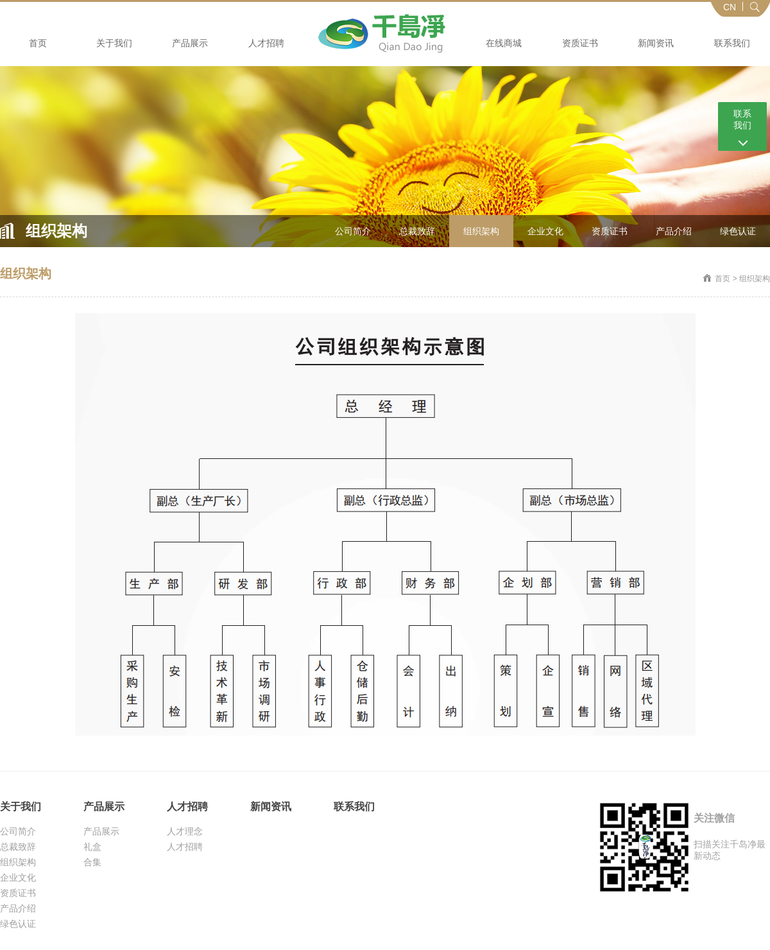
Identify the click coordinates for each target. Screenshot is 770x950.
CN (729, 7)
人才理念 (185, 831)
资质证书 (580, 43)
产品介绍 (674, 231)
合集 (92, 862)
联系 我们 (742, 119)
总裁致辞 (417, 231)
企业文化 (545, 231)
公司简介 (353, 231)
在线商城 (504, 43)
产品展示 (190, 43)
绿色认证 (738, 231)
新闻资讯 (656, 43)
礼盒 (92, 847)
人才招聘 (266, 43)
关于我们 (114, 43)
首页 (38, 43)
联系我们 (732, 43)
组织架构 (481, 231)
